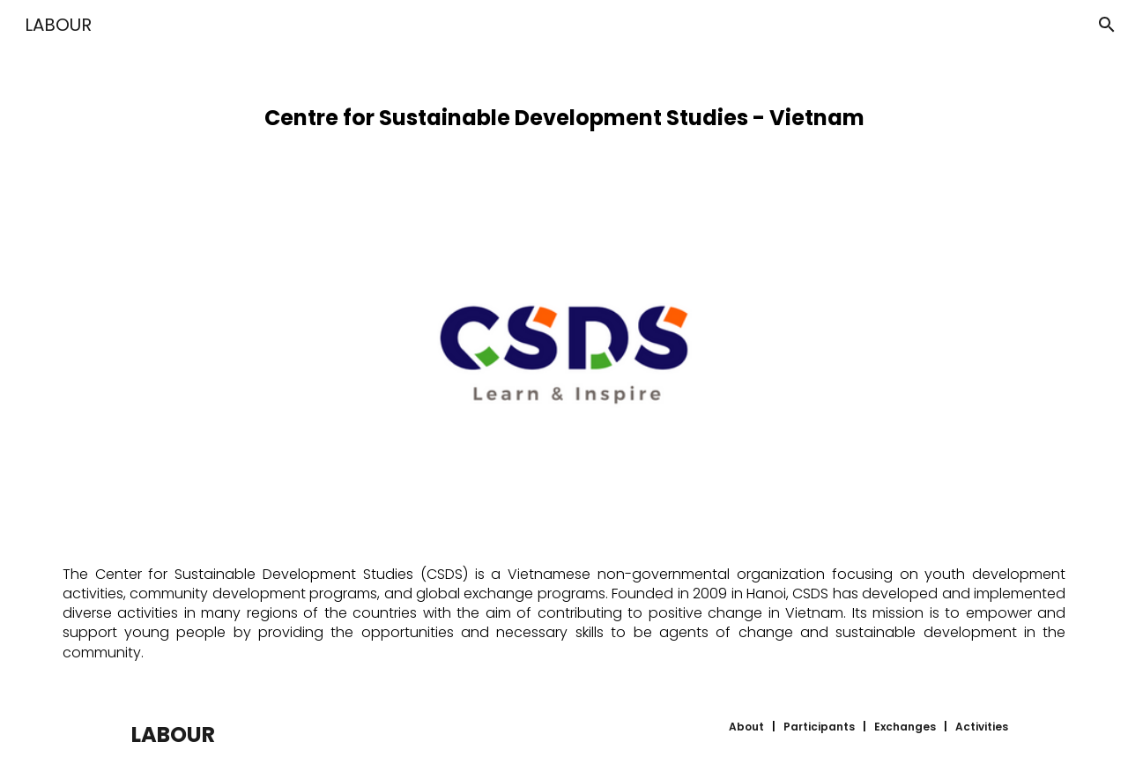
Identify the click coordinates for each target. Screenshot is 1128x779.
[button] (1107, 25)
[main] (564, 111)
